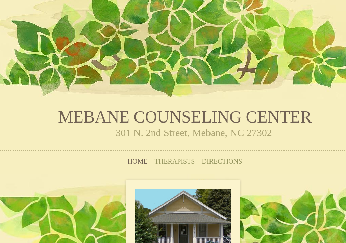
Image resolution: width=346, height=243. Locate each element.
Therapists (175, 161)
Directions (222, 161)
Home (138, 161)
